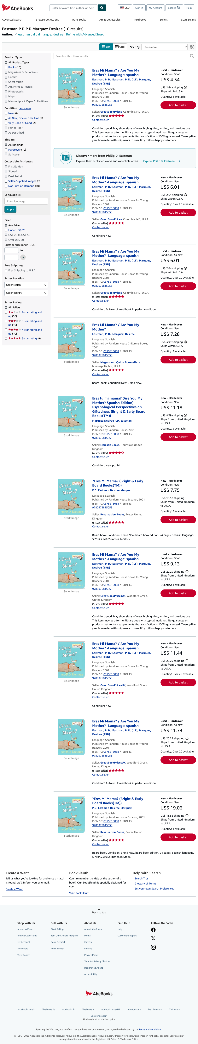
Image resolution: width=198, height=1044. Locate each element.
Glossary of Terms (145, 883)
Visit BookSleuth (79, 893)
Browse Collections (47, 19)
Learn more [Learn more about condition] (25, 108)
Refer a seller (57, 948)
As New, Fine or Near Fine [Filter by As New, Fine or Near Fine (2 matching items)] (23, 118)
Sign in (139, 7)
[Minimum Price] (11, 250)
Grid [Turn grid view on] (120, 47)
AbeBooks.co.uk (26, 1009)
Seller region (13, 284)
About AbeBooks (93, 929)
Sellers (164, 19)
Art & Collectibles (109, 19)
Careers (88, 942)
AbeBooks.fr (68, 1009)
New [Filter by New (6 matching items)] (11, 113)
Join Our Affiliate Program (64, 935)
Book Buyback (58, 942)
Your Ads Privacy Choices (97, 961)
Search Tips (141, 878)
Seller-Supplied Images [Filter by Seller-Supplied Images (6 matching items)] (22, 181)
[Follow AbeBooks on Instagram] (153, 948)
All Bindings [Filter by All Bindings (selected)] (14, 144)
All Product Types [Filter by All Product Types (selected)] (17, 62)
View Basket (23, 954)
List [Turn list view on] (106, 47)
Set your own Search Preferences (154, 888)
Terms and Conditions (150, 1029)
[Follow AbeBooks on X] (153, 939)
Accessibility (90, 974)
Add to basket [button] (178, 105)
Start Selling (188, 19)
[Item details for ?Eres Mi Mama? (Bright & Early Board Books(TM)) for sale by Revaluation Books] (71, 497)
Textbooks (140, 19)
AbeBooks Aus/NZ (110, 1009)
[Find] (102, 7)
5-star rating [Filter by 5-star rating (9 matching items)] (24, 338)
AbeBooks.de (48, 1009)
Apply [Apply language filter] (10, 209)
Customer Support (127, 935)
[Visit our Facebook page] (153, 930)
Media (87, 935)
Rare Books (79, 19)
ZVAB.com (174, 1009)
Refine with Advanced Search (85, 34)
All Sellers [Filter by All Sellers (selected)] (14, 307)
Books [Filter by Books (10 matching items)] (12, 67)
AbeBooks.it (88, 1009)
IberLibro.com (155, 1009)
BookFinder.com (99, 1018)
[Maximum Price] (11, 257)
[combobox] (73, 7)
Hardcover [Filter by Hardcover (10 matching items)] (15, 149)
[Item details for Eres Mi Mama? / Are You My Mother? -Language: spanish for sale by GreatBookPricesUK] (71, 570)
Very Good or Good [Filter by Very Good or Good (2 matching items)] (20, 123)
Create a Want (14, 889)
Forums (88, 948)
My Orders (22, 948)
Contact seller (100, 120)
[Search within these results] (125, 56)
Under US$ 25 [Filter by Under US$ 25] (15, 230)
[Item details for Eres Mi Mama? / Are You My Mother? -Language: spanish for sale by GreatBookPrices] (71, 86)
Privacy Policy (91, 954)
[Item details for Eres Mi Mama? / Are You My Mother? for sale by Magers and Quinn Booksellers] (71, 341)
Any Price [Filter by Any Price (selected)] (12, 225)
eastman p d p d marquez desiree (40, 34)
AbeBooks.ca (134, 1009)
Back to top (99, 912)
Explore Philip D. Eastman (162, 161)
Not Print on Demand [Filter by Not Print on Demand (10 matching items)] (22, 186)
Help (189, 7)
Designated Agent (93, 967)
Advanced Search (12, 19)
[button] (192, 56)
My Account (155, 7)
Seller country (14, 292)
